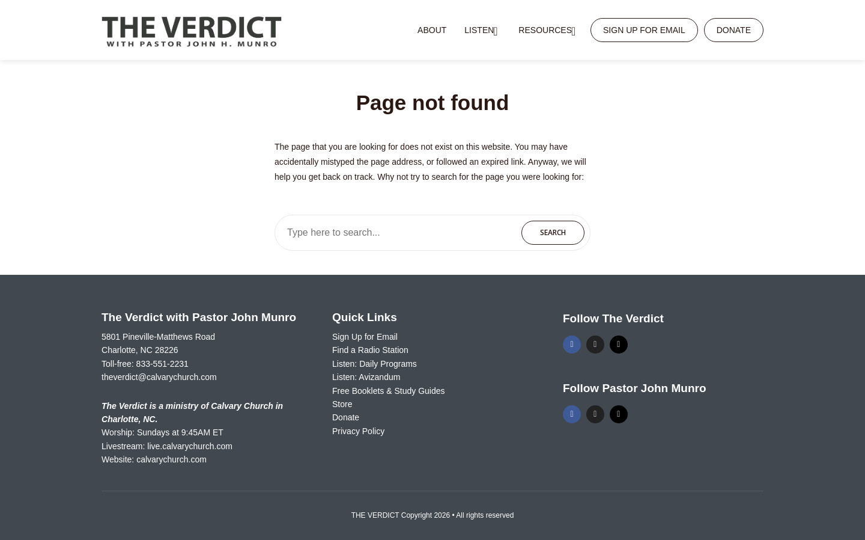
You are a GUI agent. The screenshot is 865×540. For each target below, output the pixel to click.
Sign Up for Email (644, 30)
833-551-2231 (162, 364)
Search (553, 232)
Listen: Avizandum (366, 377)
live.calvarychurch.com (189, 446)
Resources (545, 30)
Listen (479, 30)
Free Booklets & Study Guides (388, 391)
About (431, 30)
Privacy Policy (358, 431)
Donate (734, 30)
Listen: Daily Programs (374, 364)
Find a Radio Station (370, 350)
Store (342, 404)
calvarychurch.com (171, 459)
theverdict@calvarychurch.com (159, 377)
